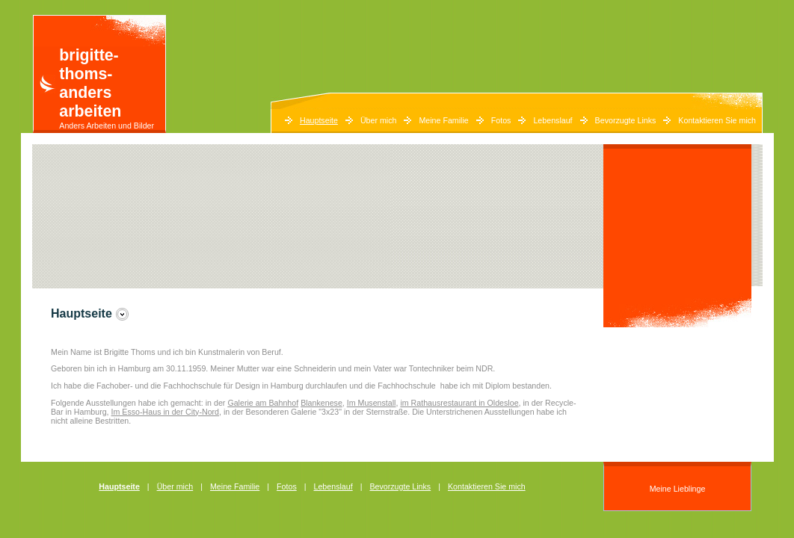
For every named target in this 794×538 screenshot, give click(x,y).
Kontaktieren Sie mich (717, 120)
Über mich (378, 120)
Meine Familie (443, 120)
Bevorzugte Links (625, 120)
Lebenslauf (552, 120)
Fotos (501, 120)
